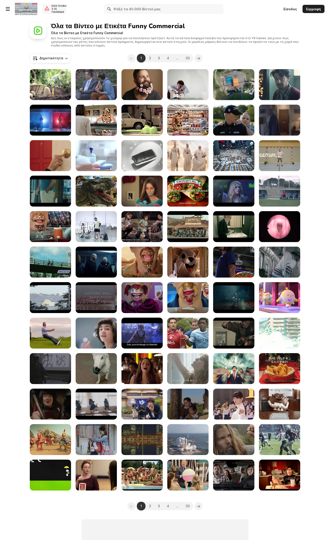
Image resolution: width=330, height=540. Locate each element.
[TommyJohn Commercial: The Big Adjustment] (50, 191)
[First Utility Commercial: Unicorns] (233, 297)
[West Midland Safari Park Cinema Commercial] (96, 191)
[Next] (198, 58)
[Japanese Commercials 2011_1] (279, 368)
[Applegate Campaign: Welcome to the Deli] (96, 120)
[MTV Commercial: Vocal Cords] (279, 226)
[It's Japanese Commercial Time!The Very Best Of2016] (279, 333)
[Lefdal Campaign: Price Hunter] (279, 120)
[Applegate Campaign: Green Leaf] (188, 120)
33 (188, 58)
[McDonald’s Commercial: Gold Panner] (233, 439)
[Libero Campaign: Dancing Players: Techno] (279, 155)
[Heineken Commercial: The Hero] (233, 191)
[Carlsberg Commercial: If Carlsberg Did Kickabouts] (188, 333)
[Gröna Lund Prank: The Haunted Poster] (50, 368)
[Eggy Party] (279, 297)
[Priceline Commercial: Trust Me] (188, 475)
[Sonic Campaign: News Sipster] (188, 297)
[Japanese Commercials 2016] (233, 404)
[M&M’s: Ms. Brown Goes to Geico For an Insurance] (279, 404)
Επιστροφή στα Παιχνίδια (59, 9)
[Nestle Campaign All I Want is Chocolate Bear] (50, 155)
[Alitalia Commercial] (50, 120)
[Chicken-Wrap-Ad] (188, 191)
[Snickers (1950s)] (142, 155)
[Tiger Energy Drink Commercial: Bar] (142, 333)
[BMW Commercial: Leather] (233, 475)
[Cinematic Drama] (96, 333)
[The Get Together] (279, 262)
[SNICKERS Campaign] (50, 262)
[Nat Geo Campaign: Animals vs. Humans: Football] (50, 297)
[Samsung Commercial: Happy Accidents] (279, 84)
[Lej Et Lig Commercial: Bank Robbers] (96, 262)
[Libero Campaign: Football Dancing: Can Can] (279, 191)
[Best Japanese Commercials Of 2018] (188, 404)
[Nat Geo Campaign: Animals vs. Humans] (96, 297)
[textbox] (50, 58)
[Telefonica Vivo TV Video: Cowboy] (233, 333)
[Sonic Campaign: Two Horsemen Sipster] (142, 262)
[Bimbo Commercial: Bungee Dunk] (233, 84)
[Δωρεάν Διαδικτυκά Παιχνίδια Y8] (26, 9)
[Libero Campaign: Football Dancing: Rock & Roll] (96, 226)
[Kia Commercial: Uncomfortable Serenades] (96, 84)
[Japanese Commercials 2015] (50, 404)
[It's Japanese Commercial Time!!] (96, 439)
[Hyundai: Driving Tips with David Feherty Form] (50, 333)
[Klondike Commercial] (188, 84)
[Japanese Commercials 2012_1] (142, 439)
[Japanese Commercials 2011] (188, 439)
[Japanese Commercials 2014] (233, 368)
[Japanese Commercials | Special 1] (96, 368)
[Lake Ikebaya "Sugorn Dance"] (50, 439)
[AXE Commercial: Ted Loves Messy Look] (142, 368)
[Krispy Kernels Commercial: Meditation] (96, 475)
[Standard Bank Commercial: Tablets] (142, 120)
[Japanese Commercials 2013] (142, 404)
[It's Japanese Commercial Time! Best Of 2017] (96, 404)
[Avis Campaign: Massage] (233, 120)
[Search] (109, 9)
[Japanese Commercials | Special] (50, 475)
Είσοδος (290, 9)
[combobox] (50, 58)
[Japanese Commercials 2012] (188, 368)
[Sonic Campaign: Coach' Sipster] (50, 226)
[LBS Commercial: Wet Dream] (142, 475)
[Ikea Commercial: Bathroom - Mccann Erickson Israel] (233, 226)
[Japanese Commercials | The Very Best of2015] (279, 439)
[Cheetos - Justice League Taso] (142, 226)
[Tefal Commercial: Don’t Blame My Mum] (50, 84)
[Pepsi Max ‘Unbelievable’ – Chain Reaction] (233, 155)
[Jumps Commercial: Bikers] (188, 226)
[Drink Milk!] (279, 475)
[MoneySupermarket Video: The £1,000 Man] (188, 262)
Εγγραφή (313, 9)
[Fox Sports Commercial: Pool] (188, 155)
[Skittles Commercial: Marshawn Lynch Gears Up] (233, 262)
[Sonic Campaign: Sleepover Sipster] (142, 297)
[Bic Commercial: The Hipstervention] (142, 84)
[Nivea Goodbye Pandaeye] (96, 155)
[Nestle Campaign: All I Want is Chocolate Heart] (142, 191)
